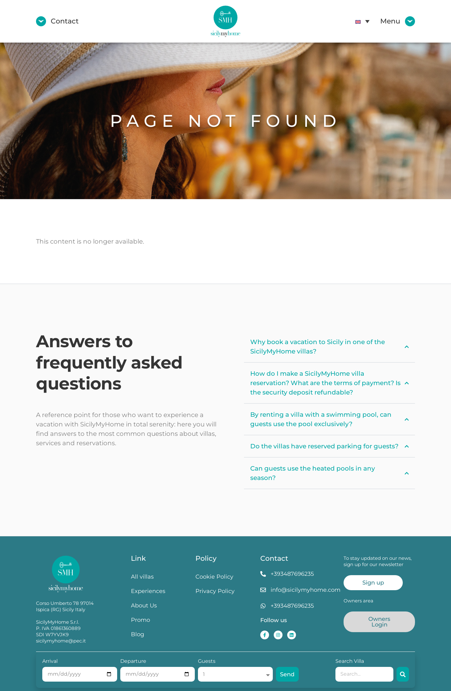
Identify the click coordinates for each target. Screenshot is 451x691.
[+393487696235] (263, 574)
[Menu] (410, 21)
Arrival (50, 661)
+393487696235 (292, 573)
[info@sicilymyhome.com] (263, 590)
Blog (137, 634)
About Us (144, 605)
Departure (133, 661)
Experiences (148, 591)
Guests (206, 661)
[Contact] (41, 21)
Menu (390, 21)
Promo (140, 619)
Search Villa (349, 661)
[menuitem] (362, 21)
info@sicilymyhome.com (305, 589)
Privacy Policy (215, 591)
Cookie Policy (214, 576)
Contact (65, 21)
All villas (142, 576)
